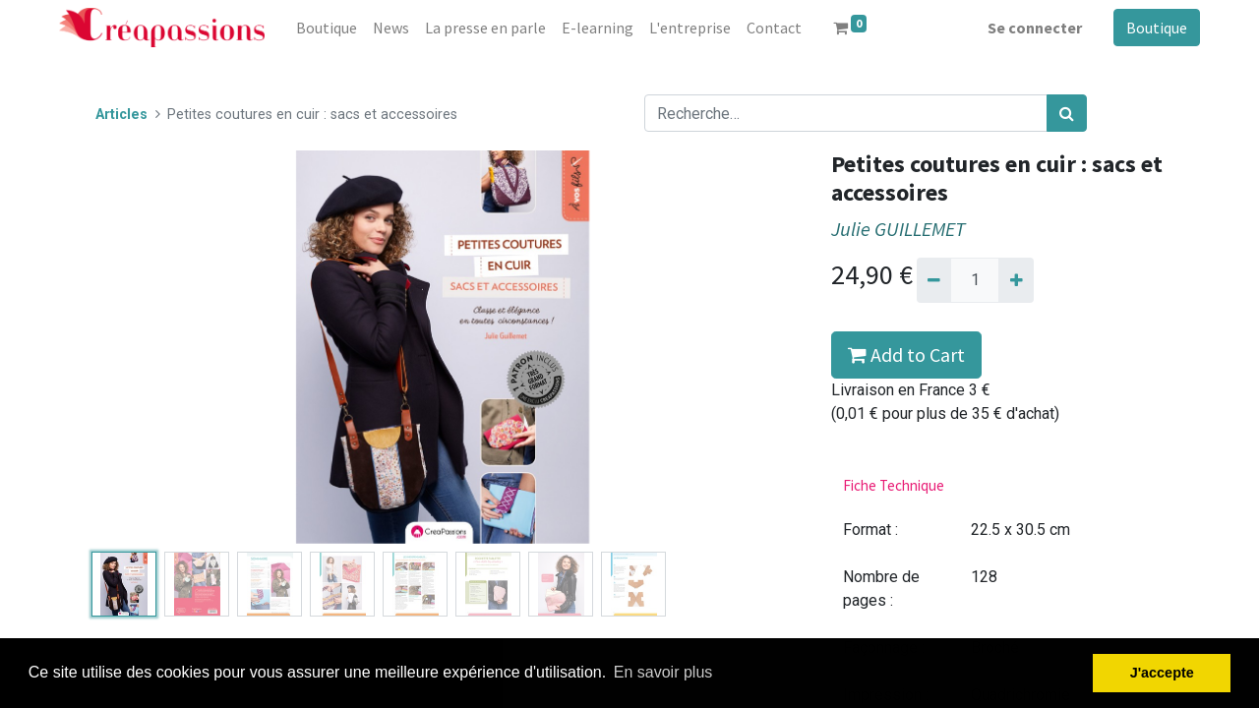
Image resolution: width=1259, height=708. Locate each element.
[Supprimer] (934, 280)
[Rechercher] (1067, 113)
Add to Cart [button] (906, 354)
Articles (121, 114)
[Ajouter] (1015, 280)
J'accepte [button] (1162, 672)
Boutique (1156, 27)
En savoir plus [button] (663, 672)
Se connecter (1035, 27)
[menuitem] (326, 27)
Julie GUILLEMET (898, 229)
